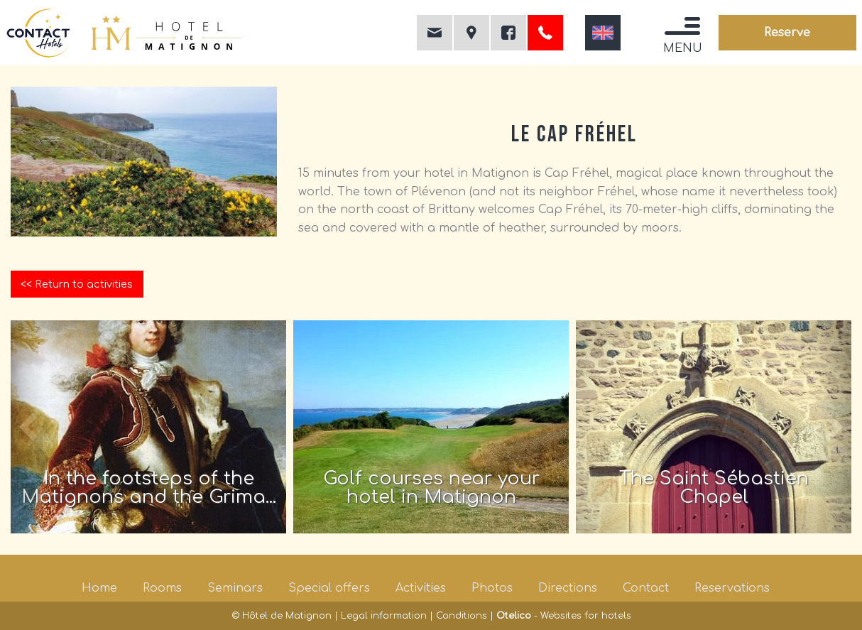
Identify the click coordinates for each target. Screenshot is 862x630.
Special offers (329, 588)
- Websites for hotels (563, 616)
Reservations (732, 588)
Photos (492, 588)
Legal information (384, 616)
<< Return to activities (77, 284)
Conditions (461, 616)
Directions (567, 588)
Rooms (162, 588)
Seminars (235, 588)
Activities (420, 588)
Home (99, 588)
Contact (646, 588)
